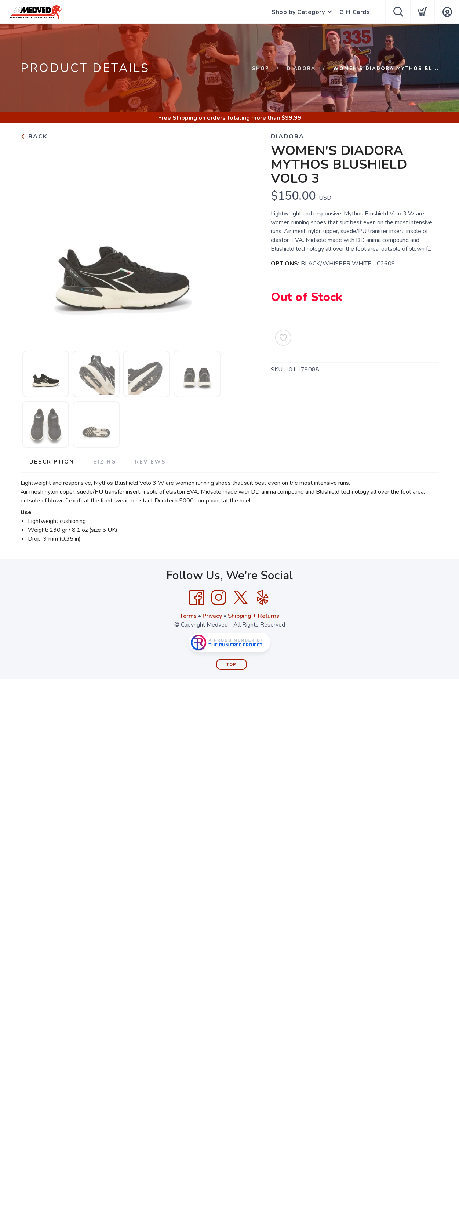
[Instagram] (219, 598)
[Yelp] (263, 598)
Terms (188, 616)
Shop (260, 68)
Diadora (301, 68)
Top (231, 664)
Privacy (212, 616)
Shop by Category (298, 12)
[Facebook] (197, 598)
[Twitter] (241, 598)
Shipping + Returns (253, 616)
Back (34, 136)
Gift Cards (354, 12)
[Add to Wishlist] (283, 338)
